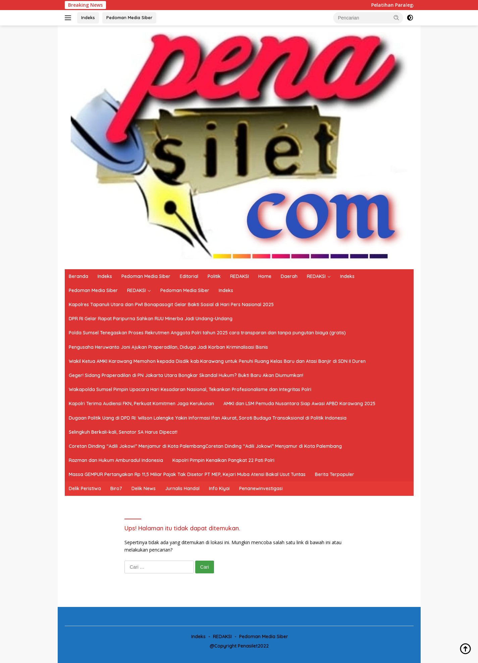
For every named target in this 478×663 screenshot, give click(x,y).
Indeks (88, 17)
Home (264, 276)
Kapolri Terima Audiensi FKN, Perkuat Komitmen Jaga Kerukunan (141, 403)
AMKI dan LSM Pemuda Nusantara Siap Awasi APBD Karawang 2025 (299, 403)
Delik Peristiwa (85, 488)
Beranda (78, 276)
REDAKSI (239, 276)
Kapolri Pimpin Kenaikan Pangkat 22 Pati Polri (223, 460)
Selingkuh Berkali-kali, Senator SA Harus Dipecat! (123, 432)
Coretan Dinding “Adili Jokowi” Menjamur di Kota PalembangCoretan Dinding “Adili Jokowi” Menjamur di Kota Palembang (205, 446)
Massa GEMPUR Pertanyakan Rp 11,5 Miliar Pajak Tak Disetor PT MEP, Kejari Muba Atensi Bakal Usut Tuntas (187, 474)
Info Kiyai (219, 488)
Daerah (289, 276)
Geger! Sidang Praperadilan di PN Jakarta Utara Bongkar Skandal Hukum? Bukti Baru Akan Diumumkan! (186, 375)
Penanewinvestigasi (261, 488)
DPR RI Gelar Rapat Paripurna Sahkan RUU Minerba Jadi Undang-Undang (150, 319)
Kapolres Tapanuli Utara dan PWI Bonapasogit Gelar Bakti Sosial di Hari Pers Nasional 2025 (171, 304)
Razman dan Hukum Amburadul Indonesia (116, 460)
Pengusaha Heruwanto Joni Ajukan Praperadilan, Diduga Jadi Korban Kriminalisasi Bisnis (168, 347)
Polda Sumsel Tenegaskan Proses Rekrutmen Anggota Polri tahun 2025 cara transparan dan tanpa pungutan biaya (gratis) (207, 333)
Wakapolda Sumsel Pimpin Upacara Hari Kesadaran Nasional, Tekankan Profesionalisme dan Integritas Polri (190, 389)
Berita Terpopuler (334, 474)
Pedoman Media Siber (129, 17)
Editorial (189, 276)
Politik (214, 276)
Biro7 (116, 488)
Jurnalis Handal (182, 488)
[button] (396, 17)
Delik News (143, 488)
